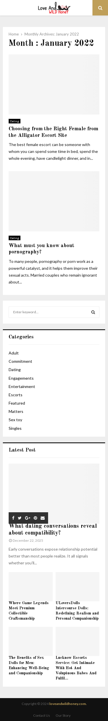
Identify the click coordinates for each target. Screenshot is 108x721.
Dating (14, 121)
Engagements (21, 378)
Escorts (15, 394)
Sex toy (15, 419)
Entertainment (22, 386)
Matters (16, 411)
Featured (17, 403)
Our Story (63, 715)
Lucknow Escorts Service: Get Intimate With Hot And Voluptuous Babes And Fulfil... (76, 668)
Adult (14, 352)
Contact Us (41, 715)
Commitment (20, 361)
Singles (15, 428)
